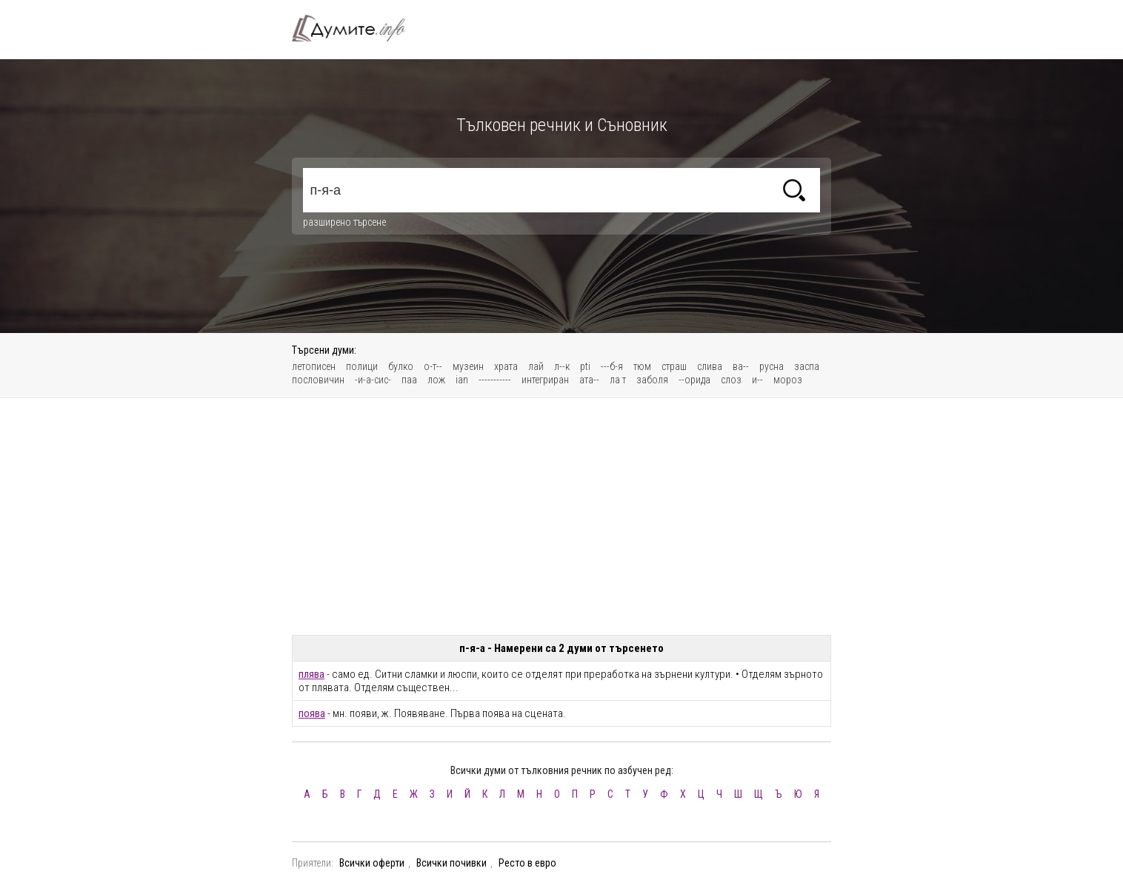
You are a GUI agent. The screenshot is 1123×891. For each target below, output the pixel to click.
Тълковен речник (357, 28)
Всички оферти (371, 863)
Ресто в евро (527, 863)
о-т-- (433, 366)
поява (312, 713)
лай (536, 366)
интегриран (545, 380)
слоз (731, 380)
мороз (787, 380)
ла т (618, 380)
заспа (806, 366)
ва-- (741, 366)
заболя (652, 380)
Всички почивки (451, 863)
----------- (495, 380)
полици (362, 366)
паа (409, 380)
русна (771, 366)
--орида (694, 380)
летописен (314, 366)
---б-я (612, 366)
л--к (562, 366)
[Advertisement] (561, 516)
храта (506, 366)
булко (400, 366)
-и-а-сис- (373, 380)
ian (462, 380)
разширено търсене (344, 222)
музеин (468, 366)
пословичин (318, 380)
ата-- (589, 380)
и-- (757, 380)
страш (674, 366)
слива (709, 366)
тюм (642, 366)
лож (436, 380)
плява (311, 674)
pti (585, 366)
